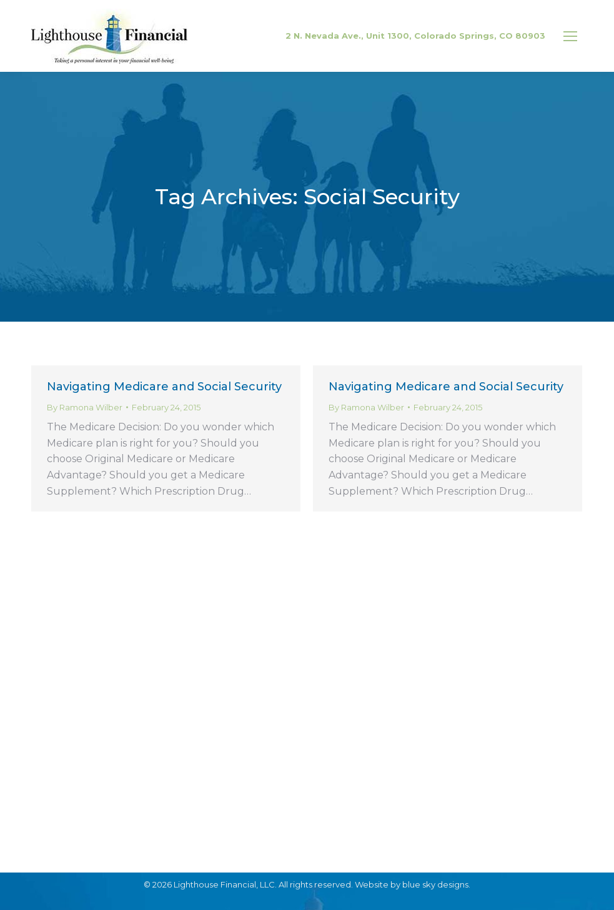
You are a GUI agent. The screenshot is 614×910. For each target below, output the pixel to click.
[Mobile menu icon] (570, 36)
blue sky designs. (436, 884)
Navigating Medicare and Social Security (164, 386)
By (84, 407)
